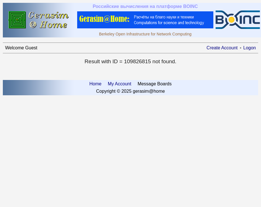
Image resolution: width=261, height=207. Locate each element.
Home (95, 83)
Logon (249, 47)
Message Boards (155, 83)
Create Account (222, 47)
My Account (119, 83)
